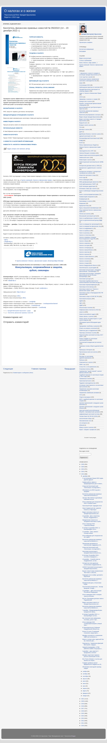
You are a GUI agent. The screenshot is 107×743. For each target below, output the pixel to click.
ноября (85, 671)
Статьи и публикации (85, 60)
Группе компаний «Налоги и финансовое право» (36, 180)
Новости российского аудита (87, 314)
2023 (82, 471)
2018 (82, 706)
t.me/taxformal (35, 305)
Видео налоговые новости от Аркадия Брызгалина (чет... (91, 512)
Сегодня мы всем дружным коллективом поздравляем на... (92, 563)
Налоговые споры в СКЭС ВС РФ (89, 296)
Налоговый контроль (85, 298)
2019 (82, 703)
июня (84, 683)
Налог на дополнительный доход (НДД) (90, 220)
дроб (80, 131)
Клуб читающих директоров (87, 186)
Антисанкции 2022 (84, 85)
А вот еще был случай (85, 77)
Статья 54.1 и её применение (87, 366)
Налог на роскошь (84, 233)
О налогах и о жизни (20, 11)
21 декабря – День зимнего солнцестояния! (90, 532)
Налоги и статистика (85, 235)
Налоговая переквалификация (88, 284)
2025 (82, 466)
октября (85, 673)
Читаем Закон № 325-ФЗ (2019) (88, 416)
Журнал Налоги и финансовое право (90, 147)
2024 (82, 469)
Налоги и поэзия (84, 261)
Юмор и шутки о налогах (86, 427)
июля (84, 681)
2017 (82, 708)
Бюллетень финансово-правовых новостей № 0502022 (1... (92, 540)
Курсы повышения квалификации (89, 207)
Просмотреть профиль (85, 42)
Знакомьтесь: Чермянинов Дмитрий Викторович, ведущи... (92, 644)
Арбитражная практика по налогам (89, 87)
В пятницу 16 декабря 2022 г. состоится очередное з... (90, 556)
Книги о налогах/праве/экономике (89, 194)
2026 (82, 464)
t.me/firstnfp (42, 307)
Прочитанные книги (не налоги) (88, 352)
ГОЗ (80, 127)
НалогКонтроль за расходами (87, 267)
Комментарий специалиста (87, 196)
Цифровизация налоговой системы (89, 414)
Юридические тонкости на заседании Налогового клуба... (92, 520)
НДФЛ (81, 305)
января (85, 695)
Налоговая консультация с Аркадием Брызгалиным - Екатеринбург (90, 270)
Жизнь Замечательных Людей (88, 145)
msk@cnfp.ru (43, 288)
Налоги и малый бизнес (86, 250)
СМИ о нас (82, 364)
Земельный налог (84, 157)
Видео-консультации (85, 58)
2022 (82, 474)
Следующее (8, 369)
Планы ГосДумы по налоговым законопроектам (88, 339)
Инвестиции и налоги (85, 159)
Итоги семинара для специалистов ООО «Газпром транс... (92, 502)
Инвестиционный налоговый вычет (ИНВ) (91, 162)
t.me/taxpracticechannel (50, 303)
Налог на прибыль (84, 230)
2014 (82, 715)
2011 (82, 723)
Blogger (73, 736)
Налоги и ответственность (86, 256)
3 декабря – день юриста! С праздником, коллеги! (90, 651)
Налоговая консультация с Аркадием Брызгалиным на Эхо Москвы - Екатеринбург (90, 275)
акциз (81, 83)
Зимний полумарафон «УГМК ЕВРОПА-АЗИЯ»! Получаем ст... (92, 647)
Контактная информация (86, 49)
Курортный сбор (84, 205)
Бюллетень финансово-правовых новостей (20, 312)
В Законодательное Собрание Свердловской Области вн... (91, 628)
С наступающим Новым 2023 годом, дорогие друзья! (92, 479)
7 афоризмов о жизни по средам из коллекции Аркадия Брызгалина (89, 73)
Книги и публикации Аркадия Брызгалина (91, 190)
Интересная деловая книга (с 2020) (89, 165)
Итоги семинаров (84, 179)
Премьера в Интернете (86, 349)
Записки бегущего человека (87, 153)
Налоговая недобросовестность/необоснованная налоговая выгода (89, 281)
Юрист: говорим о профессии (87, 429)
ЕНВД (81, 140)
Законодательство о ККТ (86, 151)
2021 (82, 698)
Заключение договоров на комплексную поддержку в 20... (92, 544)
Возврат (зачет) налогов (86, 125)
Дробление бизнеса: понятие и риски (90, 134)
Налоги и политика (84, 258)
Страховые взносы (84, 369)
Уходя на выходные (85, 397)
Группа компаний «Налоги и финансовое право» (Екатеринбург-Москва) (40, 261)
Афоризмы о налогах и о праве (88, 99)
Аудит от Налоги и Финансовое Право (90, 93)
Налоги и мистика (84, 252)
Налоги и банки (83, 241)
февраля (85, 693)
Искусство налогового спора (87, 175)
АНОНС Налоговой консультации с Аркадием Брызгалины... (92, 567)
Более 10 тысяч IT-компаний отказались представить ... (90, 632)
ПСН (80, 354)
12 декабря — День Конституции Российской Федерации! (91, 591)
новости (81, 312)
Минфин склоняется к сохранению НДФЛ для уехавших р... (92, 636)
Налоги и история (84, 245)
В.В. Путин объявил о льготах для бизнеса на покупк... (92, 659)
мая (84, 686)
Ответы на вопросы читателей (88, 328)
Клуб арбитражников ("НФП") (87, 184)
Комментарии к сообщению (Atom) (23, 372)
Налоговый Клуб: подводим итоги (92, 505)
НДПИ (81, 301)
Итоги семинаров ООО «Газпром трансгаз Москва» (91, 595)
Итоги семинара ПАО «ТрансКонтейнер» (88, 524)
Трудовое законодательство (87, 383)
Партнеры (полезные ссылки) (87, 332)
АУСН (81, 97)
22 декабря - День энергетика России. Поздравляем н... (91, 516)
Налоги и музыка (84, 254)
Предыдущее (69, 369)
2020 (82, 701)
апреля (85, 688)
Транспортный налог (85, 380)
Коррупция (82, 203)
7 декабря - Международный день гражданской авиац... (92, 611)
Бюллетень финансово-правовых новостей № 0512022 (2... (92, 494)
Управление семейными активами (89, 392)
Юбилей (81, 425)
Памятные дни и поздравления (88, 330)
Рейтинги (82, 360)
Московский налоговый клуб (87, 216)
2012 (82, 720)
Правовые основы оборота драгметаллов (91, 346)
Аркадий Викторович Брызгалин (91, 34)
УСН (80, 395)
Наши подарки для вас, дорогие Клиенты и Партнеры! (91, 508)
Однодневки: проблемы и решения (89, 326)
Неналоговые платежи (85, 307)
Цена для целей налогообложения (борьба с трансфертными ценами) (89, 411)
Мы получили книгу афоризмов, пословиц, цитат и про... (91, 618)
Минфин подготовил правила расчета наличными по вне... (91, 655)
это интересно (83, 423)
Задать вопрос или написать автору (16, 149)
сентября (85, 676)
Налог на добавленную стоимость (89, 218)
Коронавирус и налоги (85, 201)
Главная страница (38, 369)
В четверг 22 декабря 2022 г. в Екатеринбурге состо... (91, 528)
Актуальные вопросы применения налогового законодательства (89, 79)
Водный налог (83, 123)
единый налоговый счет (86, 136)
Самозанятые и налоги (86, 362)
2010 (82, 725)
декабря (85, 476)
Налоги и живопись (84, 243)
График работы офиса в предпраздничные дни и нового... (92, 482)
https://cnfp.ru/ (21, 292)
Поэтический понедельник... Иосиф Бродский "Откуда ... (92, 587)
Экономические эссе (85, 420)
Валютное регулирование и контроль (90, 114)
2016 (82, 711)
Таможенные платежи (85, 378)
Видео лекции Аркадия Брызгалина (89, 117)
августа (85, 678)
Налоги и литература (85, 247)
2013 (82, 718)
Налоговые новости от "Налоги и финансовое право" (88, 289)
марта (85, 691)
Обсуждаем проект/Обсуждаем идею (90, 322)
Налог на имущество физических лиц (90, 226)
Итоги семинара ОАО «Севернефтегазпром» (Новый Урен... (92, 623)
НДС (80, 303)
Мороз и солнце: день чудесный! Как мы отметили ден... (93, 640)
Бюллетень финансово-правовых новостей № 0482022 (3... (92, 607)
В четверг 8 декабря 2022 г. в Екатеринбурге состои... (90, 615)
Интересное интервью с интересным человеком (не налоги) (90, 172)
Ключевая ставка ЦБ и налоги (88, 188)
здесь (6, 239)
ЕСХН (81, 142)
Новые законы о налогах (86, 316)
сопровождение (41, 267)
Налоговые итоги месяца (86, 287)
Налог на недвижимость (86, 228)
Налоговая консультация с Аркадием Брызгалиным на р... (92, 552)
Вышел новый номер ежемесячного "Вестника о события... (92, 571)
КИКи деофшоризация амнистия (88, 182)
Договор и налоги (84, 129)
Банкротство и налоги (85, 101)
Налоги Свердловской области (88, 265)
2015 (82, 713)
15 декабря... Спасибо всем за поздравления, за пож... (91, 560)
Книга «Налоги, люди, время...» (88, 62)
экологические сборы (85, 418)
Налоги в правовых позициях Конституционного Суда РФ (87, 238)
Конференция (83, 199)
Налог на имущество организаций (89, 224)
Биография (82, 51)
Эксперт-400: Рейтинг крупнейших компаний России (92, 498)
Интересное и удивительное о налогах (90, 168)
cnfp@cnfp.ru (8, 241)
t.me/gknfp (32, 301)
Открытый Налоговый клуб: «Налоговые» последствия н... (91, 486)
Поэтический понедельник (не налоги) (90, 342)
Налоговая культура (85, 278)
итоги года (82, 177)
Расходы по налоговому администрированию (86, 357)
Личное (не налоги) (84, 213)
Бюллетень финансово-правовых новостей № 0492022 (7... (92, 579)
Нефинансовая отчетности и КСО (89, 309)
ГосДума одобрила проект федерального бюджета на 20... (92, 663)
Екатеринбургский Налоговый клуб (89, 138)
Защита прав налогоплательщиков (89, 155)
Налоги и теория (84, 263)
